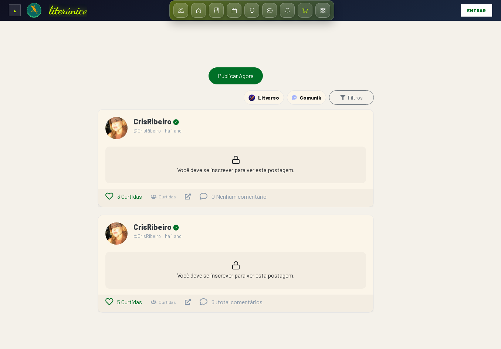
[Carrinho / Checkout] (305, 10)
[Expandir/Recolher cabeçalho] (15, 10)
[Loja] (234, 10)
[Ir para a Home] (34, 10)
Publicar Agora (236, 75)
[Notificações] (287, 10)
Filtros (351, 97)
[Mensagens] (269, 10)
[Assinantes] (180, 10)
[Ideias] (251, 10)
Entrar (476, 10)
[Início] (198, 10)
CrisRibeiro (153, 121)
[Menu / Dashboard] (322, 10)
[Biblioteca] (216, 10)
